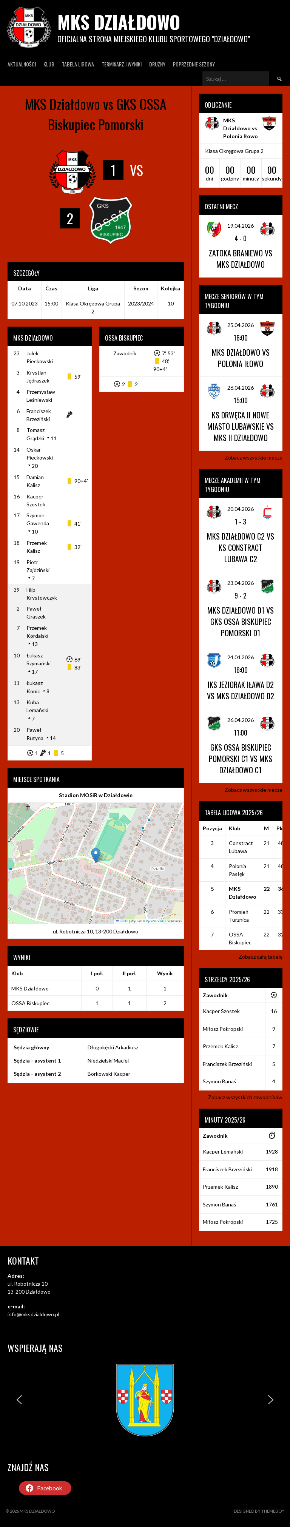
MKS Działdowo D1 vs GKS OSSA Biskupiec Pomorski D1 (240, 622)
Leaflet (122, 921)
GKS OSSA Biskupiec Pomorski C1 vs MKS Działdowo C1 (240, 759)
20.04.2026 (240, 509)
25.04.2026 (240, 325)
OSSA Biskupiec (30, 1003)
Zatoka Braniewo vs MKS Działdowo (240, 258)
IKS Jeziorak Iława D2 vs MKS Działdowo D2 (240, 690)
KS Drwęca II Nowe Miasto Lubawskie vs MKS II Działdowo (240, 426)
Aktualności (22, 64)
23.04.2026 (240, 583)
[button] (95, 855)
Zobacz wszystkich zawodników (245, 1097)
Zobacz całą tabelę (260, 956)
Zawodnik (124, 353)
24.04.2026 (240, 657)
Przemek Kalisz (220, 1046)
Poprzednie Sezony (194, 64)
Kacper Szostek (221, 1011)
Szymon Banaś (219, 1081)
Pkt (280, 828)
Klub (48, 64)
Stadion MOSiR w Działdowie (96, 795)
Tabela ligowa (78, 64)
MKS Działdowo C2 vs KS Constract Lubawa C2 (240, 548)
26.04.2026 (240, 387)
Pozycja (212, 828)
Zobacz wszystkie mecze (253, 457)
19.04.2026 (240, 225)
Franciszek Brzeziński (227, 1064)
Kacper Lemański (223, 1151)
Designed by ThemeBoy (259, 1510)
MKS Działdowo (118, 21)
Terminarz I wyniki (122, 64)
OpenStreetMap (156, 921)
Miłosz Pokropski (223, 1029)
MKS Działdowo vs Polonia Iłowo (240, 128)
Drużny (157, 64)
